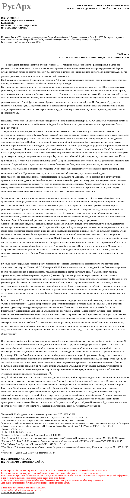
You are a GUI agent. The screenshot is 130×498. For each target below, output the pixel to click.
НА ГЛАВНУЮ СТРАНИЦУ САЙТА (19, 25)
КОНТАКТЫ (7, 23)
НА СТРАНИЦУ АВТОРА (16, 458)
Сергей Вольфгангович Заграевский (17, 492)
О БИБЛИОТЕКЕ (10, 18)
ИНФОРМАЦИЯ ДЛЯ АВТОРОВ (17, 20)
